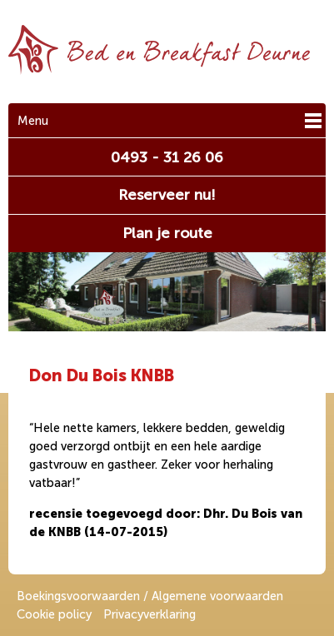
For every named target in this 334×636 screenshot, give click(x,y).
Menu (32, 120)
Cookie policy (54, 614)
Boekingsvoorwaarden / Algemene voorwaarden (150, 596)
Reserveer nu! (167, 195)
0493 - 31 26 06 (167, 157)
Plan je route (167, 233)
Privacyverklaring (149, 614)
